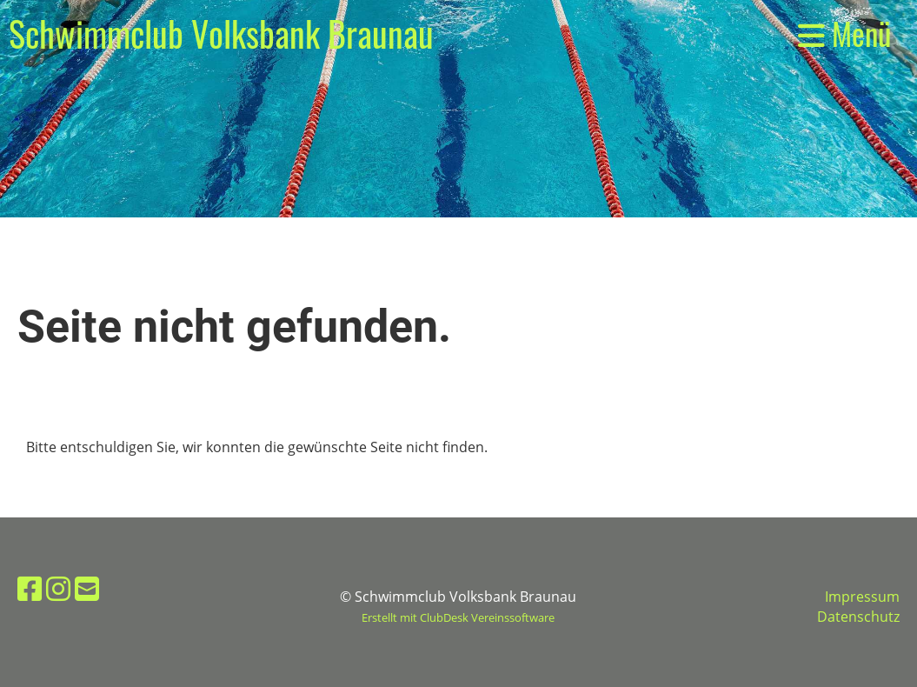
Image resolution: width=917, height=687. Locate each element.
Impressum (862, 596)
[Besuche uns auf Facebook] (29, 588)
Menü (844, 33)
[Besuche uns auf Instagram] (58, 588)
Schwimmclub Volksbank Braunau (221, 33)
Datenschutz (858, 616)
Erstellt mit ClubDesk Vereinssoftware (458, 617)
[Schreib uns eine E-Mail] (87, 588)
